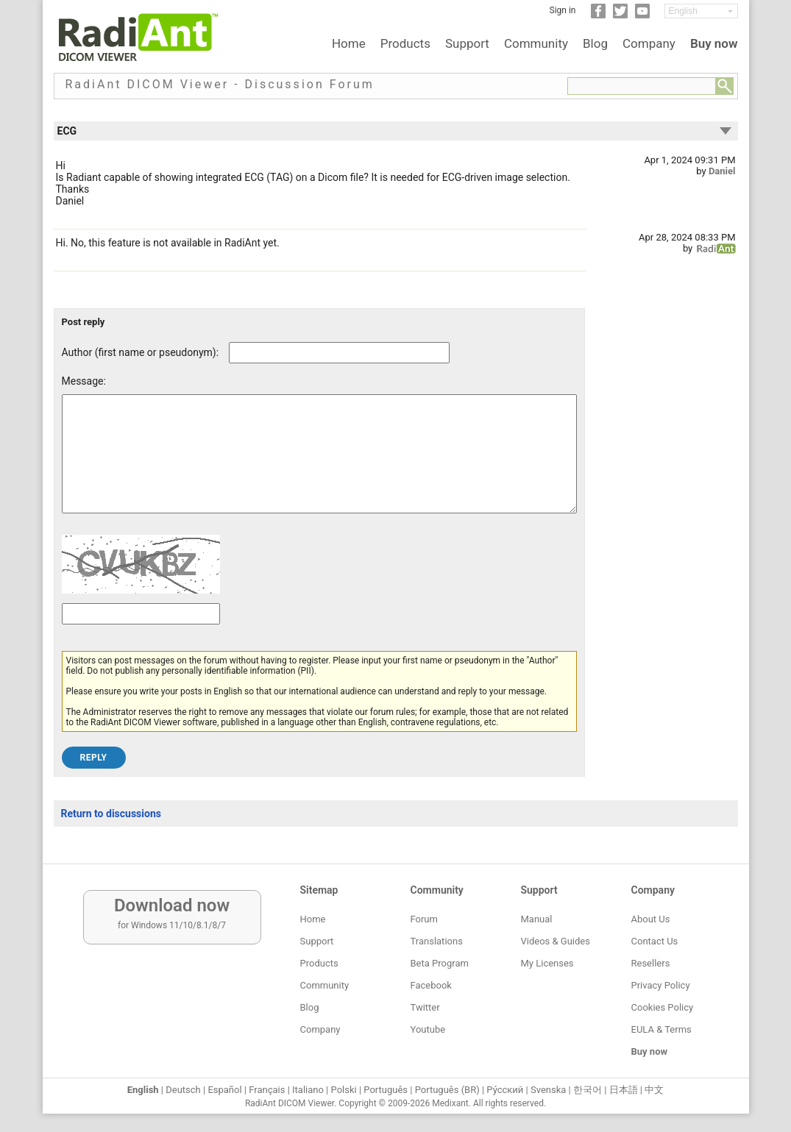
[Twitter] (620, 15)
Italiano (308, 1089)
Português (385, 1089)
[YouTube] (642, 15)
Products (405, 43)
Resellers (650, 963)
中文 (654, 1089)
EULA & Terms (661, 1029)
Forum (424, 919)
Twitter (425, 1007)
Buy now (714, 43)
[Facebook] (598, 15)
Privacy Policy (660, 985)
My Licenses (547, 963)
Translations (437, 941)
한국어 (587, 1089)
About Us (650, 919)
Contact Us (654, 941)
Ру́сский (504, 1089)
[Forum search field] (641, 86)
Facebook (431, 985)
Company (648, 43)
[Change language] (701, 11)
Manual (537, 919)
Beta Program (440, 963)
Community (536, 43)
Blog (595, 43)
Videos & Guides (555, 941)
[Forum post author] (339, 352)
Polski (344, 1089)
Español (224, 1089)
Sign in (563, 10)
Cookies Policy (662, 1007)
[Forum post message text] (319, 464)
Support (467, 43)
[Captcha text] (141, 636)
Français (267, 1089)
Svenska (548, 1089)
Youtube (428, 1029)
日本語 (623, 1089)
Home (349, 43)
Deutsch (183, 1089)
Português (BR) (447, 1089)
